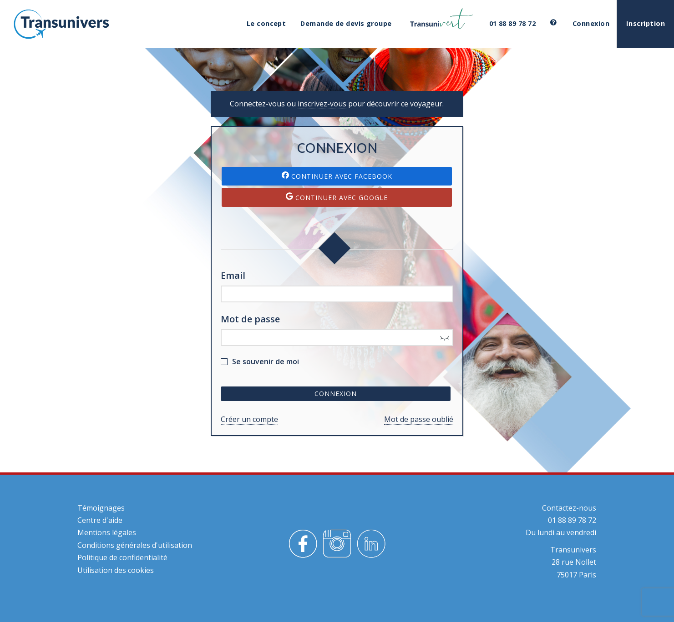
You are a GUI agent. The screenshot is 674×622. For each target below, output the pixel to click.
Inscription (645, 23)
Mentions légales (106, 532)
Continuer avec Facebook (337, 176)
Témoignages (101, 508)
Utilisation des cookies (115, 570)
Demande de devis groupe (345, 23)
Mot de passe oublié (418, 419)
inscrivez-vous (322, 104)
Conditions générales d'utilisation (134, 545)
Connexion (591, 23)
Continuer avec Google (337, 197)
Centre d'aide (99, 520)
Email (233, 275)
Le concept (266, 23)
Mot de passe (250, 319)
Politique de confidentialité (122, 557)
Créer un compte (249, 419)
